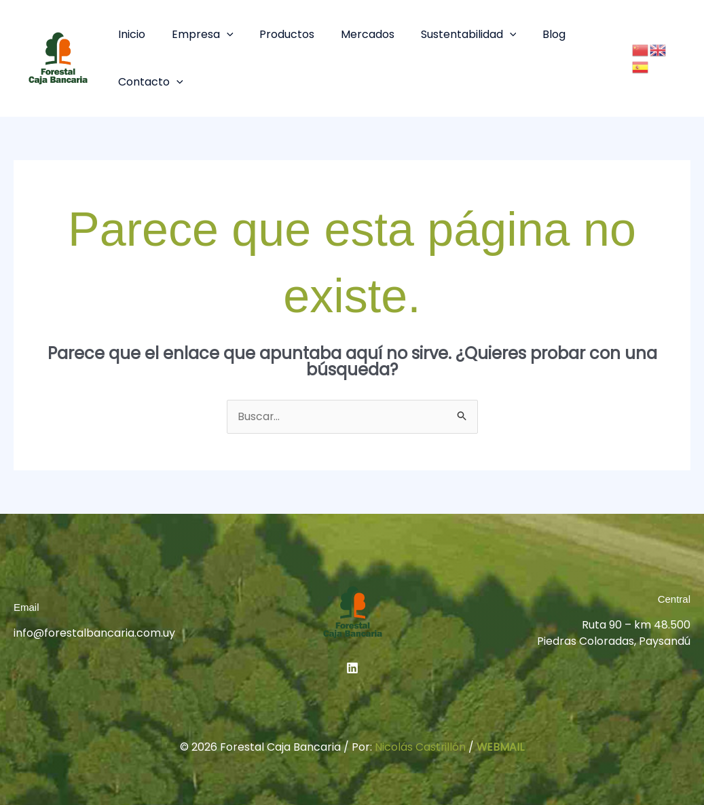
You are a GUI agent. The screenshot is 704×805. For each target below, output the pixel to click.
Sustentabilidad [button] (448, 34)
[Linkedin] (352, 668)
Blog (528, 34)
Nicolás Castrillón (420, 747)
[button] (220, 34)
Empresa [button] (196, 34)
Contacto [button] (148, 82)
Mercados (352, 34)
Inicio (129, 34)
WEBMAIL (501, 747)
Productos (275, 34)
